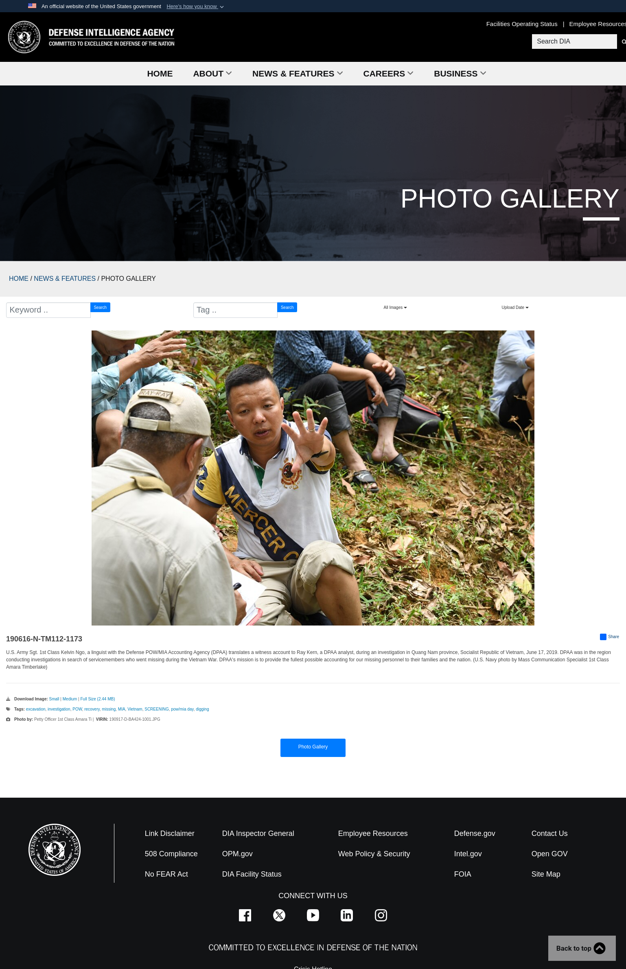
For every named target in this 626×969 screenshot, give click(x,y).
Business (460, 73)
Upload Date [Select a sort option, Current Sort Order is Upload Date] (515, 307)
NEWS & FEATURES (65, 278)
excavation (36, 709)
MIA (121, 709)
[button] (195, 6)
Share (609, 637)
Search (100, 307)
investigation (59, 709)
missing (109, 709)
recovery (92, 709)
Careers (388, 73)
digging (202, 709)
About (212, 73)
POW (77, 709)
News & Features (297, 73)
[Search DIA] (573, 41)
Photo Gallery (313, 747)
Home (160, 73)
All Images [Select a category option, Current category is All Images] (395, 307)
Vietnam (134, 709)
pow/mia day (182, 709)
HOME (18, 278)
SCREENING (156, 709)
